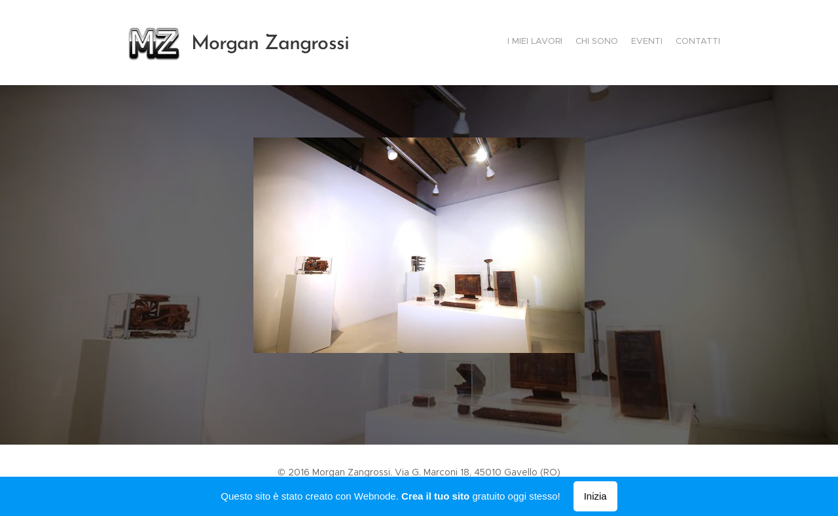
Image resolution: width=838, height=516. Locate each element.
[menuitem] (682, 42)
